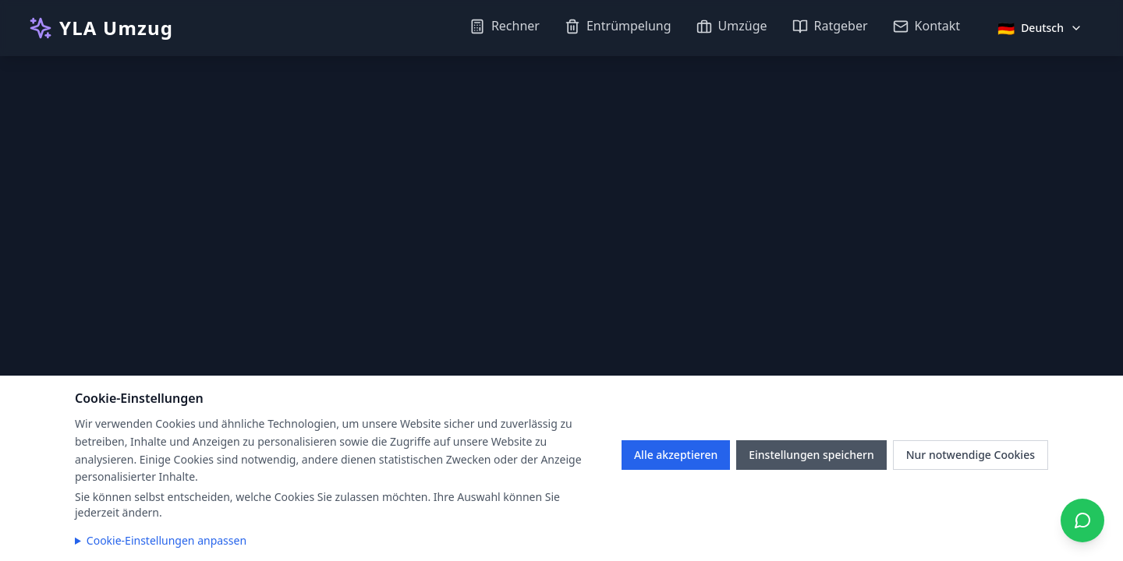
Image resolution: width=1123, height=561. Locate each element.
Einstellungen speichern (811, 454)
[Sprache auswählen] (1040, 28)
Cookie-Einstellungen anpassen (166, 540)
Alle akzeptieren (675, 454)
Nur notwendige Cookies (970, 454)
